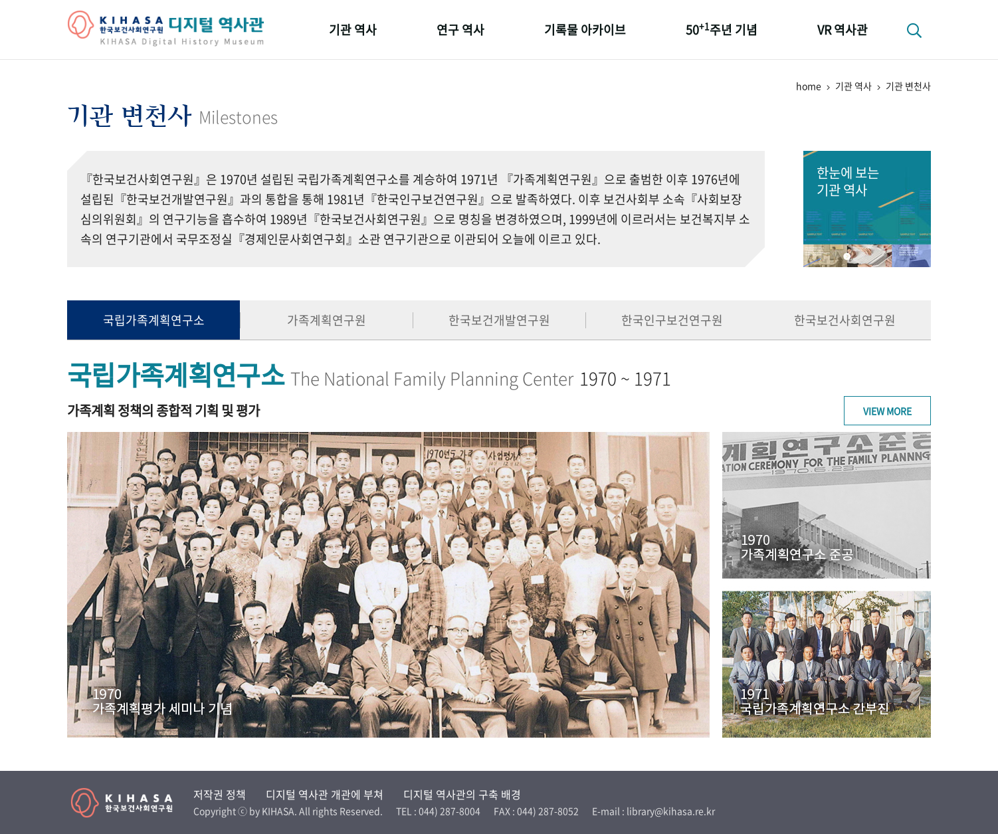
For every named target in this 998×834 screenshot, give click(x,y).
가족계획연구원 (326, 320)
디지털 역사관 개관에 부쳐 (324, 794)
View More (887, 410)
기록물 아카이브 (585, 30)
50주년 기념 (721, 29)
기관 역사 (353, 30)
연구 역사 (460, 30)
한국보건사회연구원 (845, 320)
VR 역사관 (842, 30)
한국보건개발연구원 (499, 320)
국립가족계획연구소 (154, 320)
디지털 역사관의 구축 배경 (462, 794)
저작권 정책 (219, 794)
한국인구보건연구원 (672, 320)
